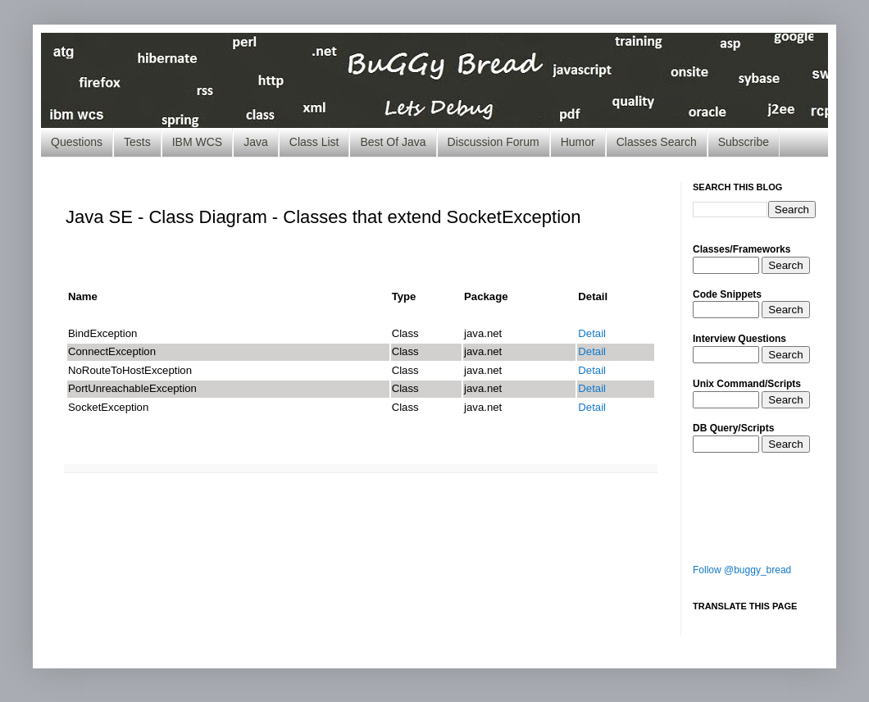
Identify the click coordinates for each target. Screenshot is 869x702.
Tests (137, 141)
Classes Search (656, 141)
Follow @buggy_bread (742, 570)
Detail (592, 333)
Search (785, 265)
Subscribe (743, 141)
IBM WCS (197, 141)
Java (255, 141)
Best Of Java (392, 141)
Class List (314, 141)
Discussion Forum (493, 141)
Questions (76, 141)
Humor (578, 141)
